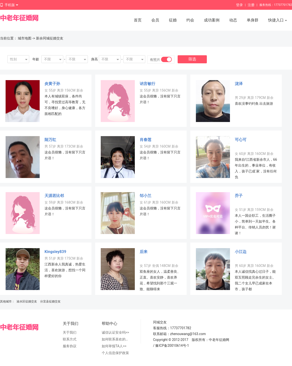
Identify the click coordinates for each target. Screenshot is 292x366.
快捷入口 (277, 20)
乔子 (239, 195)
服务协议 (69, 346)
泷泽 (239, 83)
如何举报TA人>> (114, 346)
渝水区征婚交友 (27, 301)
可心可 (240, 139)
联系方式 (69, 339)
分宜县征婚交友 (50, 301)
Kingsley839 (55, 251)
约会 (190, 20)
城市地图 (24, 38)
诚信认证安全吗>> (115, 332)
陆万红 (50, 139)
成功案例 (211, 20)
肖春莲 (145, 139)
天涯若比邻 (54, 195)
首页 (138, 20)
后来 (143, 251)
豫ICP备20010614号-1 (172, 345)
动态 (233, 20)
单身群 (252, 20)
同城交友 (160, 322)
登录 (239, 5)
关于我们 (69, 332)
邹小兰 (145, 195)
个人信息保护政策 (115, 353)
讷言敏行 (147, 83)
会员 (155, 20)
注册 (251, 5)
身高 (94, 59)
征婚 (173, 20)
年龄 (35, 59)
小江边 (240, 251)
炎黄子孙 (52, 83)
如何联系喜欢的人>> (116, 339)
